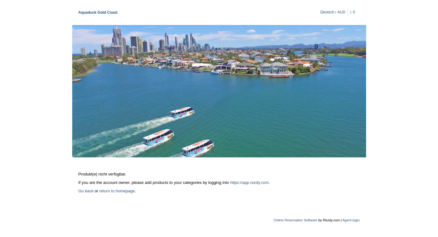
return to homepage (117, 191)
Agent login (351, 220)
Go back (85, 191)
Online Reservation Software (295, 220)
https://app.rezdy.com (249, 182)
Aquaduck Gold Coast (98, 12)
